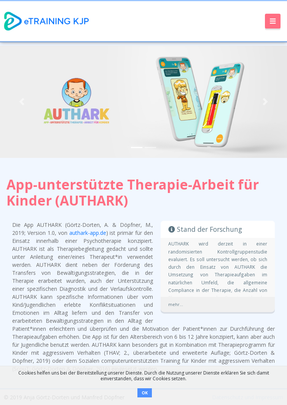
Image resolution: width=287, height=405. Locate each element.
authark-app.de (87, 232)
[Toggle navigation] (273, 21)
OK (145, 392)
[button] (21, 102)
